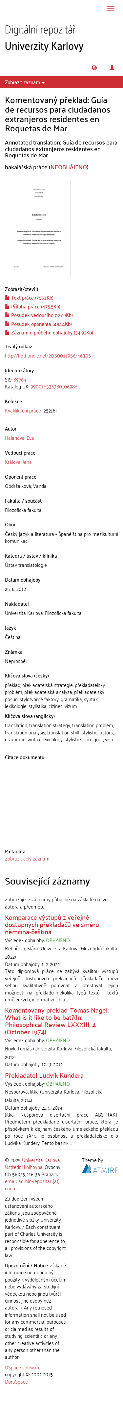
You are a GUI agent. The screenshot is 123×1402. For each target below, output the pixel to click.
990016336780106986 (54, 386)
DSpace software (23, 1367)
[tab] (61, 383)
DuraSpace (16, 1381)
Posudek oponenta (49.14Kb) (38, 323)
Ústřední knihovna (24, 1166)
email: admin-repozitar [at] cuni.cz (32, 1184)
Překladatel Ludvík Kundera (44, 1075)
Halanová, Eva (19, 437)
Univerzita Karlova (41, 1159)
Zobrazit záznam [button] (25, 82)
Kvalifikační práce (23, 410)
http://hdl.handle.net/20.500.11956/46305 (48, 355)
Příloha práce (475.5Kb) (32, 306)
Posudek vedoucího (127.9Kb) (39, 314)
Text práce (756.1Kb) (29, 297)
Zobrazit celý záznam (27, 858)
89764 (19, 379)
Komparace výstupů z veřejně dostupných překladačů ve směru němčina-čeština (52, 924)
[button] (94, 67)
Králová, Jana (18, 461)
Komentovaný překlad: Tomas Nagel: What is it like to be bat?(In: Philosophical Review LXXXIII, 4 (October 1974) (57, 1020)
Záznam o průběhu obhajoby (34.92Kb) (49, 332)
